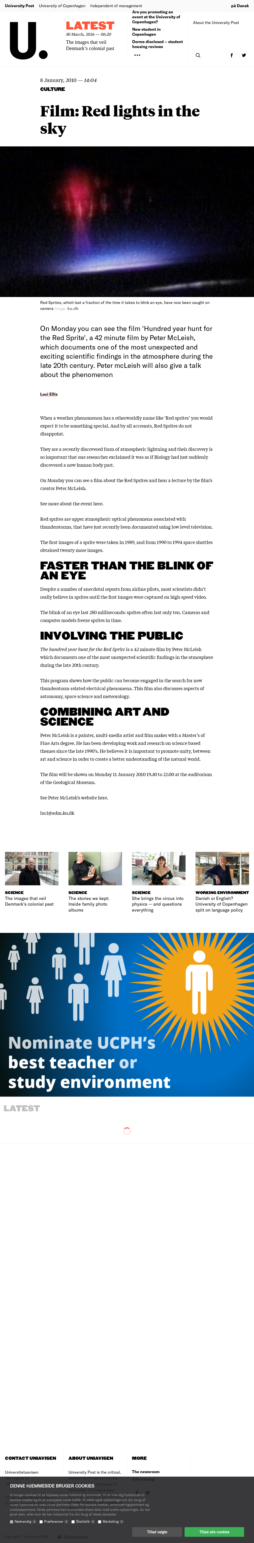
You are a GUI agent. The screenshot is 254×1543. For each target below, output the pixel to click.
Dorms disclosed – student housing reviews (157, 44)
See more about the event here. (71, 503)
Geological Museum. (74, 782)
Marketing (113, 1521)
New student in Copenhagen (146, 31)
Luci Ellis (49, 394)
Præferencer (56, 1521)
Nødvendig (25, 1521)
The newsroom (145, 1471)
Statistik (85, 1521)
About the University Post (216, 22)
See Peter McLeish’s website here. (74, 797)
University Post (19, 5)
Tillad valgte (157, 1532)
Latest (90, 26)
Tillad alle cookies (214, 1532)
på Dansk (240, 5)
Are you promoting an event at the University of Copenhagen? (156, 16)
